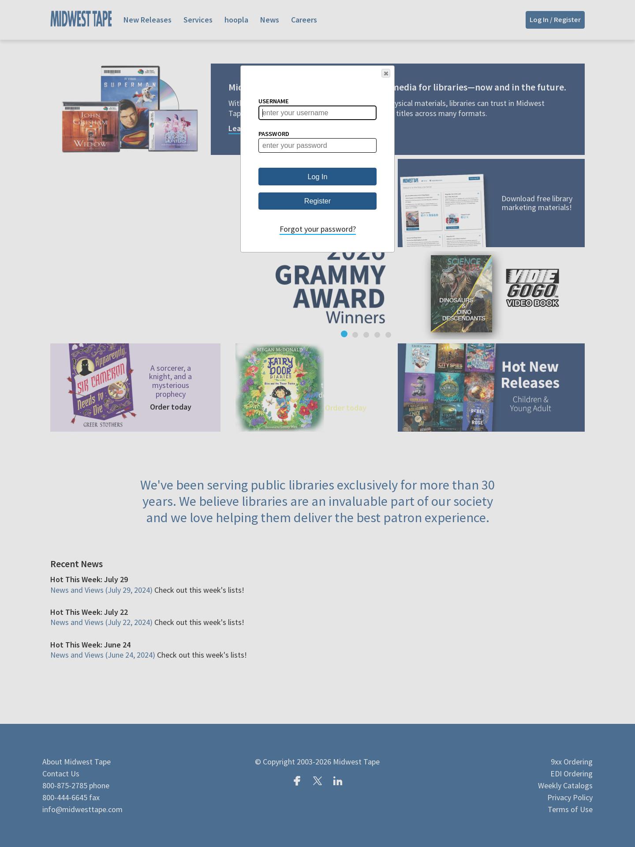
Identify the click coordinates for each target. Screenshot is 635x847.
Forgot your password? (318, 229)
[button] (385, 73)
